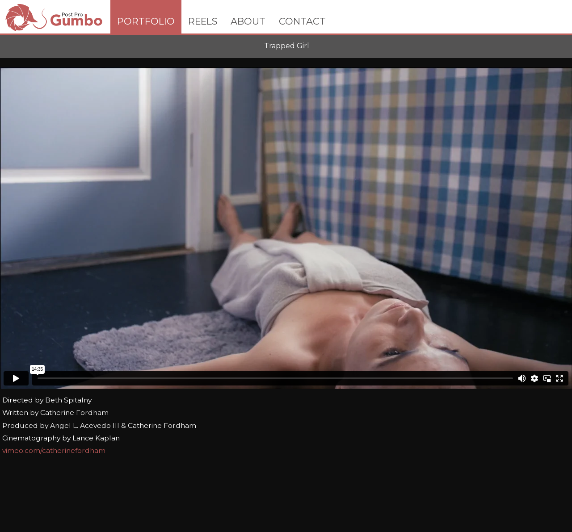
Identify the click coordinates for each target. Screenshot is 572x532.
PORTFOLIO (146, 21)
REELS (202, 21)
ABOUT (248, 21)
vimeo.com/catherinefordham (53, 450)
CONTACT (302, 21)
